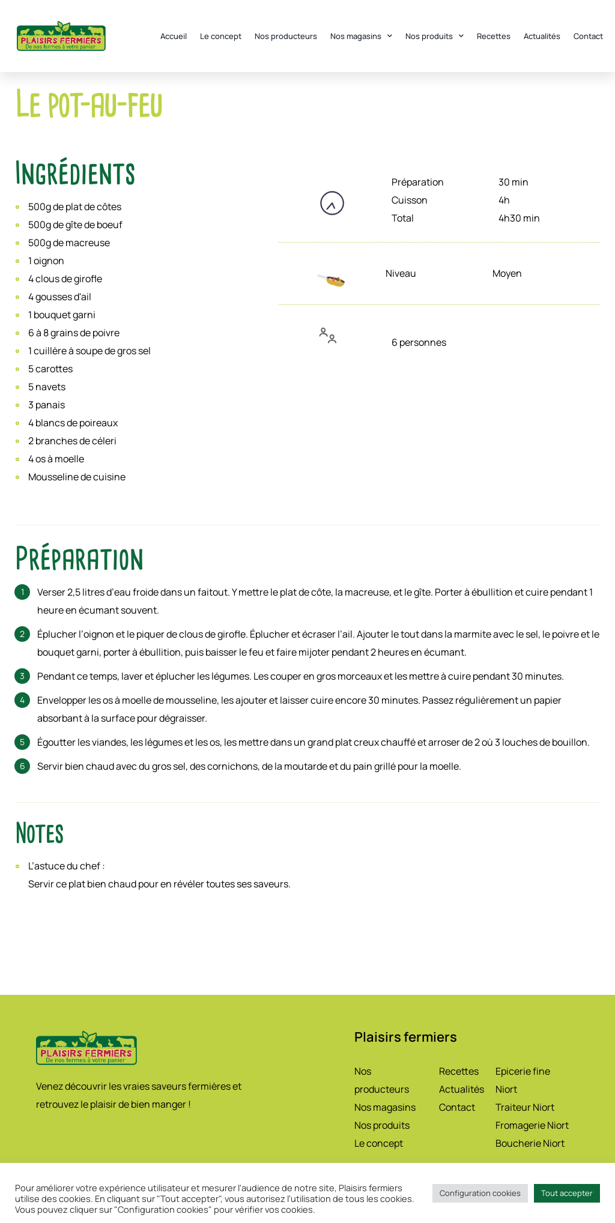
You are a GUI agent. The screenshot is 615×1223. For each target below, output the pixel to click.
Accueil (173, 36)
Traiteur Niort (524, 1107)
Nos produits (434, 35)
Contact (588, 36)
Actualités (542, 36)
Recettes (493, 36)
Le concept (220, 36)
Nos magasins (361, 35)
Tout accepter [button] (567, 1193)
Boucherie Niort (530, 1143)
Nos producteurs (286, 36)
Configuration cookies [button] (480, 1193)
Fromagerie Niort (532, 1125)
